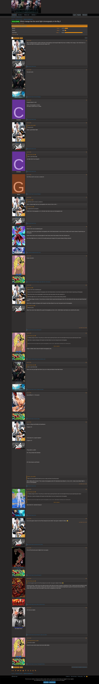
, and (36, 359)
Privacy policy (80, 676)
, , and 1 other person (39, 281)
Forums (14, 14)
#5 (86, 152)
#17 (86, 547)
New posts (13, 16)
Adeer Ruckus (15, 23)
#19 (86, 607)
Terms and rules (74, 676)
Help (84, 676)
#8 (86, 226)
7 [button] (58, 28)
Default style (14, 676)
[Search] (85, 15)
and (34, 96)
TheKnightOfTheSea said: (32, 640)
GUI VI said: (30, 199)
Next (21, 37)
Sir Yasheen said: (31, 305)
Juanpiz (18, 509)
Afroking (19, 598)
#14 (86, 422)
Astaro (18, 246)
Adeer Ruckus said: (31, 154)
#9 (86, 255)
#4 (86, 122)
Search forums (19, 16)
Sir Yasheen (18, 275)
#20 (86, 638)
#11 (86, 333)
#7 (86, 197)
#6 (86, 174)
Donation (20, 14)
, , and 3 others (37, 634)
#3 (86, 100)
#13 (86, 392)
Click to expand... (57, 346)
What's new (26, 14)
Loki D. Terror (18, 412)
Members (34, 14)
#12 (86, 362)
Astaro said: (30, 287)
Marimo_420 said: (31, 125)
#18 (86, 578)
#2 (86, 69)
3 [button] (58, 30)
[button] (22, 15)
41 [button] (58, 32)
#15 (86, 489)
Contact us (68, 676)
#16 (86, 518)
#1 (86, 40)
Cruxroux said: (30, 206)
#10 (86, 285)
